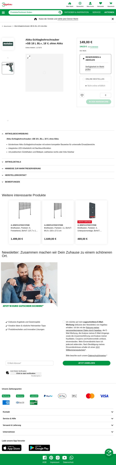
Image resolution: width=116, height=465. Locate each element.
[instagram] (58, 458)
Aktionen (109, 12)
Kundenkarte (94, 47)
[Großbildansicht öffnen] (44, 73)
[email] (29, 363)
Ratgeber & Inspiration (76, 12)
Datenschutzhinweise (97, 356)
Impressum (54, 462)
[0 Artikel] (105, 95)
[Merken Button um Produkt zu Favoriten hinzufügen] (82, 95)
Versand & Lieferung (12, 425)
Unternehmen (9, 432)
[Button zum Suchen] (59, 12)
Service (96, 12)
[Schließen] (112, 19)
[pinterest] (51, 458)
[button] (3, 12)
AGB (44, 462)
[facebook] (44, 458)
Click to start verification (25, 373)
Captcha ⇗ (36, 376)
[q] (33, 12)
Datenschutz (68, 462)
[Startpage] (7, 4)
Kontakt (6, 412)
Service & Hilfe (9, 419)
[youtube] (64, 458)
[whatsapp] (71, 458)
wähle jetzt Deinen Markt (68, 19)
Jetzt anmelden (86, 363)
